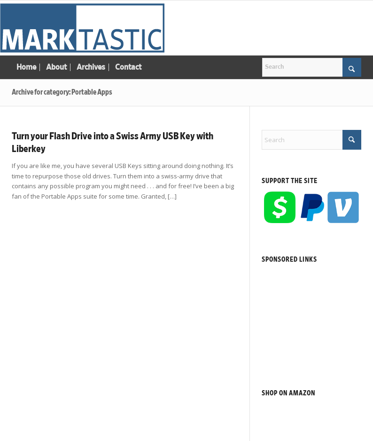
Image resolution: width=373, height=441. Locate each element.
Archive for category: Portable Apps (62, 92)
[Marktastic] (82, 27)
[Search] (311, 67)
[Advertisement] (311, 315)
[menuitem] (26, 67)
